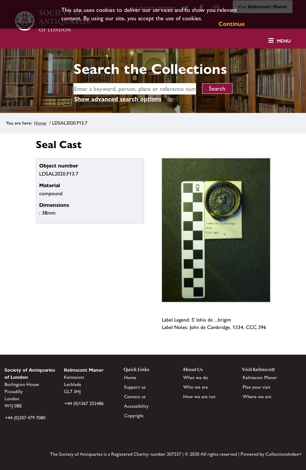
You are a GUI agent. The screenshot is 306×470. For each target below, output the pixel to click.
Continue (231, 23)
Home (40, 123)
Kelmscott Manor (260, 377)
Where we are (257, 396)
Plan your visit (256, 387)
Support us (135, 387)
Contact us (135, 396)
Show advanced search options (117, 99)
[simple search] (135, 88)
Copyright (134, 415)
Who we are (195, 387)
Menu (284, 41)
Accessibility (136, 406)
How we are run (199, 396)
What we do (195, 377)
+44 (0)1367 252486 (84, 403)
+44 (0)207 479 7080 (25, 418)
